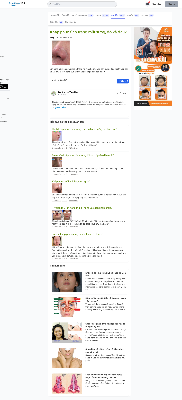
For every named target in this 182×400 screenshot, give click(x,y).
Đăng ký (171, 4)
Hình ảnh (86, 15)
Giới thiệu (6, 120)
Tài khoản (22, 120)
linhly (52, 38)
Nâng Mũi (54, 15)
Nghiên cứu (70, 22)
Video (102, 15)
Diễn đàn (56, 22)
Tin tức (133, 15)
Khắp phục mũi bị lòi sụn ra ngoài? (71, 181)
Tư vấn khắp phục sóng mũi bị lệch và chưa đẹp (78, 234)
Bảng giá (65, 15)
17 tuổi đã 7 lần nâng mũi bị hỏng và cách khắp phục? (82, 207)
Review (147, 15)
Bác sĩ (74, 15)
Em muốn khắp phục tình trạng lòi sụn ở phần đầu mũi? (83, 155)
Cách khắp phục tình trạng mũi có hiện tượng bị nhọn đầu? (84, 129)
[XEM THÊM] (60, 107)
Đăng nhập (156, 4)
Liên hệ (14, 120)
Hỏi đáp (118, 15)
